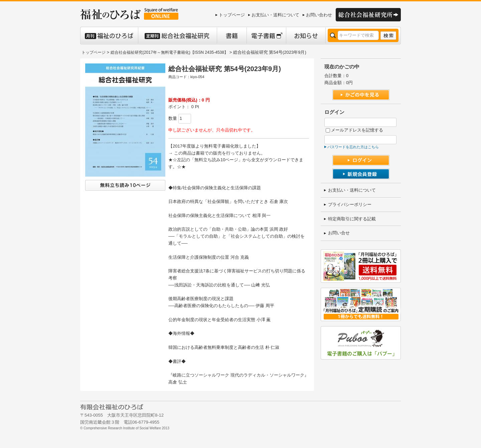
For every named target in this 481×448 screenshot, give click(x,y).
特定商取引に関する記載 (352, 218)
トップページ (232, 14)
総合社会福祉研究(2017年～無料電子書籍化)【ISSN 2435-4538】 (169, 52)
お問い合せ (339, 232)
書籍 (232, 35)
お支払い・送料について (275, 14)
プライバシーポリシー (349, 204)
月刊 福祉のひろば (109, 35)
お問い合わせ (319, 14)
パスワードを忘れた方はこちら (353, 147)
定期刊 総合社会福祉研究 (177, 35)
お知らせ (305, 35)
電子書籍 (266, 35)
